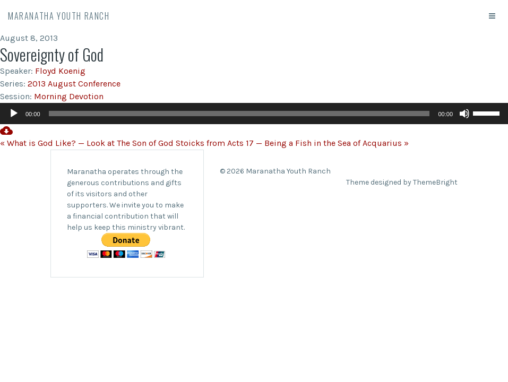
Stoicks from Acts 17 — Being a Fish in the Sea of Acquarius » (292, 143)
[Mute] (464, 113)
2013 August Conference (74, 84)
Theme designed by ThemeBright (402, 182)
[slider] (239, 113)
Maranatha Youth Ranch (59, 16)
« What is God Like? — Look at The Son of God (87, 143)
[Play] (13, 113)
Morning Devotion (69, 96)
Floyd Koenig (60, 71)
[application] (254, 113)
